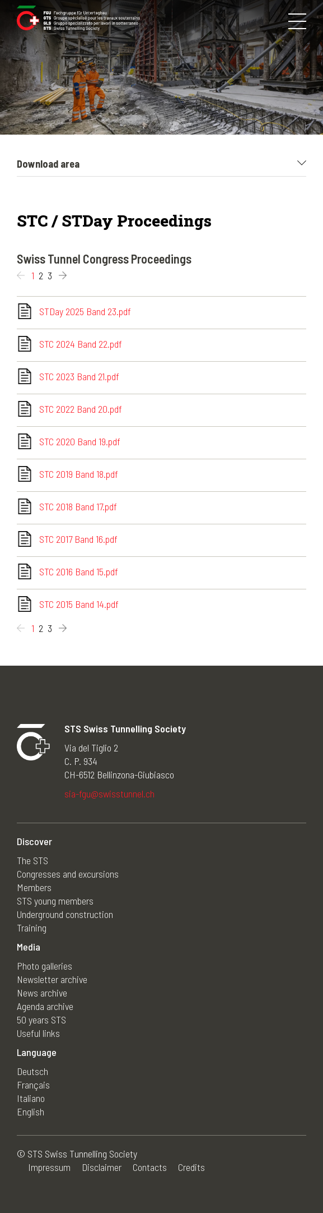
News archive (42, 992)
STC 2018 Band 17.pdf (78, 506)
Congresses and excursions (68, 874)
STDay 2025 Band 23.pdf (85, 311)
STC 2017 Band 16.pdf (78, 539)
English (30, 1111)
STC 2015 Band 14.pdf (79, 604)
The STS (32, 860)
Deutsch (32, 1071)
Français (33, 1084)
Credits (191, 1167)
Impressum (49, 1167)
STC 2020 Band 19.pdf (79, 441)
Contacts (150, 1167)
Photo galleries (44, 966)
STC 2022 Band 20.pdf (80, 409)
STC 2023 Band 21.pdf (79, 376)
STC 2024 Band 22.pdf (80, 344)
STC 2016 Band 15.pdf (78, 571)
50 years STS (41, 1019)
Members (34, 887)
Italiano (31, 1098)
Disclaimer (101, 1167)
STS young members (55, 900)
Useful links (38, 1033)
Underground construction (65, 914)
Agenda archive (45, 1006)
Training (31, 927)
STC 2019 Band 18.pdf (78, 474)
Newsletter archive (52, 979)
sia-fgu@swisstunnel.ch (109, 793)
